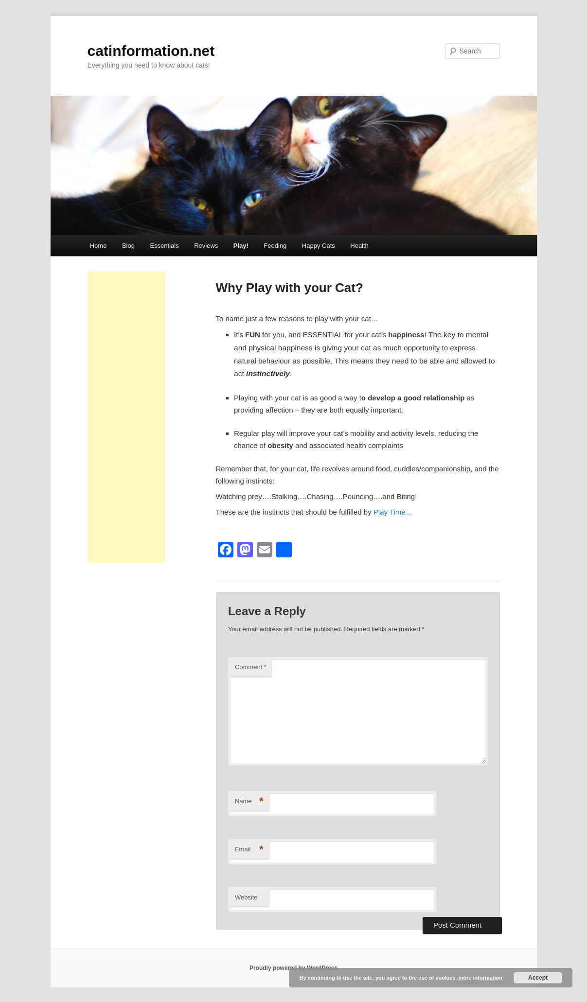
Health (359, 245)
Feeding (275, 245)
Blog (128, 245)
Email (249, 850)
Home (98, 245)
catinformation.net (151, 51)
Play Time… (393, 512)
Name (249, 802)
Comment (251, 667)
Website (246, 897)
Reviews (206, 245)
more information (480, 978)
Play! (241, 245)
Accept (538, 977)
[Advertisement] (126, 417)
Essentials (164, 245)
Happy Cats (318, 245)
